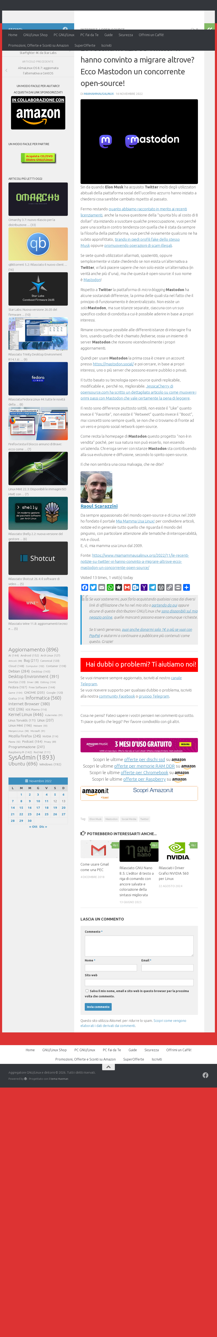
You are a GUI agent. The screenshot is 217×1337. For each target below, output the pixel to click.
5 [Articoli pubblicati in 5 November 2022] (55, 822)
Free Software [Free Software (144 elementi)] (42, 714)
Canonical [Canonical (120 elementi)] (49, 688)
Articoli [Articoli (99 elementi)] (15, 688)
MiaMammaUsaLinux (99, 121)
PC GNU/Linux (64, 35)
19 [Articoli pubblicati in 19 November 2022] (55, 835)
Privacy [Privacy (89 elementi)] (50, 769)
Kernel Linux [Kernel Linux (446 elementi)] (25, 742)
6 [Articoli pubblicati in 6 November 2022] (63, 822)
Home (12, 35)
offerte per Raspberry (144, 806)
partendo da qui (164, 632)
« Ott (33, 854)
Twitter (144, 846)
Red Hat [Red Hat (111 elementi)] (42, 779)
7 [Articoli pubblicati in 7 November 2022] (13, 828)
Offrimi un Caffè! (151, 35)
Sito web (91, 1002)
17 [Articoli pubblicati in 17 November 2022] (38, 835)
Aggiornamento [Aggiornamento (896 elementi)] (33, 676)
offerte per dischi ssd (144, 786)
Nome (90, 988)
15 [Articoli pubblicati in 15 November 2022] (21, 835)
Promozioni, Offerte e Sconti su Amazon (38, 45)
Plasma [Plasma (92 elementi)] (14, 769)
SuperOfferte (85, 45)
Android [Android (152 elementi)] (30, 682)
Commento (94, 959)
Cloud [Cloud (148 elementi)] (16, 693)
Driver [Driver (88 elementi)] (33, 709)
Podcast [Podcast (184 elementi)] (32, 769)
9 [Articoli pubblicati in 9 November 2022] (30, 828)
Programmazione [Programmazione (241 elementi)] (26, 774)
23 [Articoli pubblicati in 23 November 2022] (30, 841)
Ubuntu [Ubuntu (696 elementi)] (23, 791)
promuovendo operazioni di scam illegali (138, 273)
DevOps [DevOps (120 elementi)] (16, 709)
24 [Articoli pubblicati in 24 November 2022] (38, 841)
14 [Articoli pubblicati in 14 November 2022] (13, 835)
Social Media (129, 846)
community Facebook (117, 724)
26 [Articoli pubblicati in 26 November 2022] (55, 841)
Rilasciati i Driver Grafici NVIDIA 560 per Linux (174, 900)
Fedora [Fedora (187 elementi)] (17, 714)
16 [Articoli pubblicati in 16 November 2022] (30, 835)
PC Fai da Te (89, 35)
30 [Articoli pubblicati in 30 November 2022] (30, 848)
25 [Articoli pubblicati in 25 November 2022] (47, 841)
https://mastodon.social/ (113, 391)
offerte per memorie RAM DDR (144, 793)
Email (146, 988)
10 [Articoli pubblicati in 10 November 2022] (38, 828)
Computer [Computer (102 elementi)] (35, 693)
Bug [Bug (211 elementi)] (31, 687)
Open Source (113, 57)
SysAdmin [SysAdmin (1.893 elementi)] (31, 784)
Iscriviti (106, 45)
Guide (108, 35)
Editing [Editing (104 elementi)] (48, 709)
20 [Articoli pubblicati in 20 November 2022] (63, 835)
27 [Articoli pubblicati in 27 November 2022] (63, 841)
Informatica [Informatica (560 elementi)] (43, 725)
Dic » (43, 854)
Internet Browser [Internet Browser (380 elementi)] (29, 731)
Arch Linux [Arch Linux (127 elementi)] (50, 682)
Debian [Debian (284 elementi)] (19, 698)
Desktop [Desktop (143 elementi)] (40, 698)
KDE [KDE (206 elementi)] (16, 736)
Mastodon (92, 307)
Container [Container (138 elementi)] (56, 693)
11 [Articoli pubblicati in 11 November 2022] (47, 828)
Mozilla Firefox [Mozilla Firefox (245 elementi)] (24, 763)
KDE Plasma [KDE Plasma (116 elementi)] (36, 736)
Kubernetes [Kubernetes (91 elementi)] (54, 742)
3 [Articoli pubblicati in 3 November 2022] (38, 822)
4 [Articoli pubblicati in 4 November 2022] (46, 822)
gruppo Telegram (154, 724)
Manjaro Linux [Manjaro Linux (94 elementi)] (18, 758)
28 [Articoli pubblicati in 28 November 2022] (13, 848)
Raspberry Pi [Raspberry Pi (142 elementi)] (20, 779)
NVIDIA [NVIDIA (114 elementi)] (50, 764)
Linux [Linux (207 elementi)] (45, 747)
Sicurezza (126, 35)
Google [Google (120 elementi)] (54, 720)
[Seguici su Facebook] (65, 56)
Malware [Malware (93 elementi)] (40, 753)
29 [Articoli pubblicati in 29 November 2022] (21, 848)
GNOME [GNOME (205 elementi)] (34, 719)
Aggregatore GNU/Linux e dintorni (79, 15)
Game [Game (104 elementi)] (15, 720)
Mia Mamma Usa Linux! (135, 548)
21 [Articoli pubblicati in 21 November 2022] (13, 841)
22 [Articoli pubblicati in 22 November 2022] (21, 841)
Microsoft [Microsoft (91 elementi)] (38, 758)
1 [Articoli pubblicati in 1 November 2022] (21, 822)
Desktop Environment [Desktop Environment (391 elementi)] (33, 704)
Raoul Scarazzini (99, 533)
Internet (89, 57)
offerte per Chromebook (144, 799)
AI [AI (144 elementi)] (13, 682)
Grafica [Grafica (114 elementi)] (16, 726)
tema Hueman (59, 1106)
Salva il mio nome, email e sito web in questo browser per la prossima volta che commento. (137, 1021)
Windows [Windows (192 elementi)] (50, 791)
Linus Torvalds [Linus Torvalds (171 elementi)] (22, 747)
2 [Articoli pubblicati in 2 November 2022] (30, 822)
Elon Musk (96, 846)
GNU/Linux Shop (35, 35)
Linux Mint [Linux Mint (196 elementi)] (20, 753)
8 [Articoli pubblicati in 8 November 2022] (21, 828)
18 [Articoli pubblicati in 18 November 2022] (47, 835)
